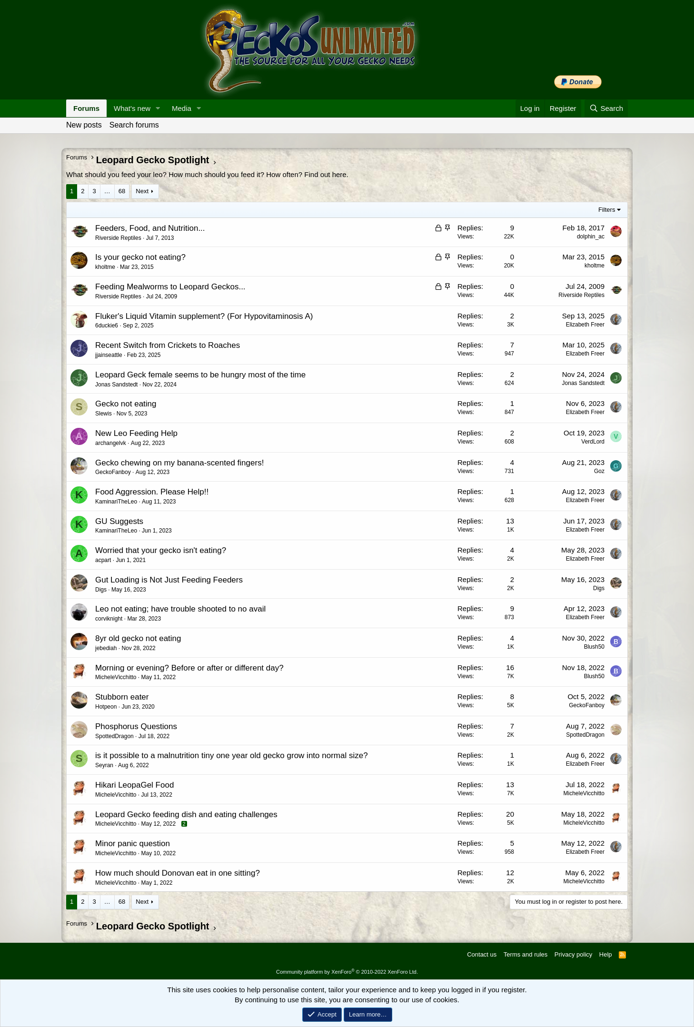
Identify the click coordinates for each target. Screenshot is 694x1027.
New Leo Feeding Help (136, 433)
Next (142, 191)
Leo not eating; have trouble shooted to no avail (180, 608)
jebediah (106, 648)
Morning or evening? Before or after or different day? (189, 667)
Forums (86, 108)
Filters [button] (606, 209)
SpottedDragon (114, 736)
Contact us (481, 954)
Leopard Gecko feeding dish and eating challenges (186, 814)
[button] (158, 108)
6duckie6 (106, 325)
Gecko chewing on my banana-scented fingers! (179, 462)
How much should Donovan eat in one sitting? (177, 873)
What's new (132, 108)
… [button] (107, 191)
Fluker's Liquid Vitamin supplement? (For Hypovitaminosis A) (204, 316)
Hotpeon (106, 706)
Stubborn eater (122, 696)
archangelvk (110, 443)
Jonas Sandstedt (116, 384)
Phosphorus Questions (136, 726)
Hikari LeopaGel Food (134, 785)
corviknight (108, 618)
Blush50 (594, 646)
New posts (84, 125)
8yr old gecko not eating (138, 638)
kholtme (105, 267)
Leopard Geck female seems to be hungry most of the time (200, 374)
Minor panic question (132, 843)
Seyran (104, 765)
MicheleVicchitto (115, 677)
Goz (599, 471)
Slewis (103, 413)
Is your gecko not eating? (140, 257)
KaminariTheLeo (116, 501)
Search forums (134, 125)
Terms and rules (525, 954)
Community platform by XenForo (347, 972)
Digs (101, 589)
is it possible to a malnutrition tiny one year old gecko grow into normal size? (231, 755)
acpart (103, 560)
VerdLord (593, 441)
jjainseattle (108, 355)
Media (181, 108)
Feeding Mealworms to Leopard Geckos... (170, 286)
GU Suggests (119, 521)
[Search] (606, 108)
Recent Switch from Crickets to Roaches (167, 345)
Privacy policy (573, 954)
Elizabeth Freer (585, 324)
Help (605, 954)
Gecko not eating (126, 403)
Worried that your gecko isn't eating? (160, 550)
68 (122, 191)
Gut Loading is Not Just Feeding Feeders (169, 579)
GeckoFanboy (113, 472)
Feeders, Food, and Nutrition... (150, 228)
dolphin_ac (591, 236)
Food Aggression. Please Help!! (151, 491)
